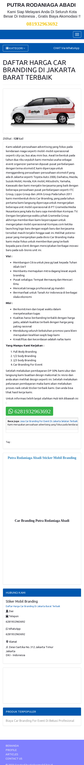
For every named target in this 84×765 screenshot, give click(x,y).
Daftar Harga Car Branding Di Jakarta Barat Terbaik (33, 606)
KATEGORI (15, 48)
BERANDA (12, 745)
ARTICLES (12, 754)
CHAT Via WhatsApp (66, 48)
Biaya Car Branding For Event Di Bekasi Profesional (40, 720)
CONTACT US (14, 758)
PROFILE (11, 750)
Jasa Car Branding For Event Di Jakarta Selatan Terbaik (48, 421)
